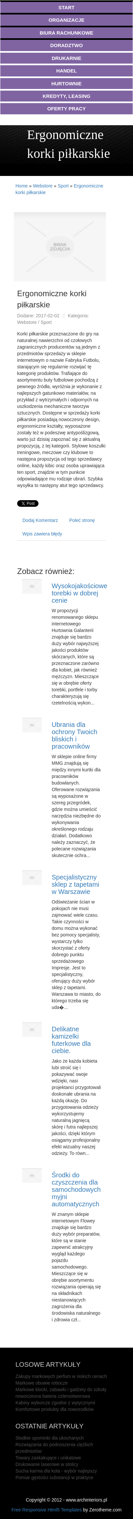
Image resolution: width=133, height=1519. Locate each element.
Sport (63, 185)
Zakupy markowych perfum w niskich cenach (61, 1376)
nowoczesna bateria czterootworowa (52, 1396)
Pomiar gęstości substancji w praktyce (54, 1477)
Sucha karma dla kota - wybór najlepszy (56, 1471)
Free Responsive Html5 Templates (47, 1509)
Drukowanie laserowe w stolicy (46, 1464)
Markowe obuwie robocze (41, 1383)
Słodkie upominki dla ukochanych (49, 1438)
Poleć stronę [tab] (82, 520)
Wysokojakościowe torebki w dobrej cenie (79, 593)
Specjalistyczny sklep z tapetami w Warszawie (75, 884)
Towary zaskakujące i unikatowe (48, 1457)
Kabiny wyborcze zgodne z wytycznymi (55, 1402)
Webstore (43, 185)
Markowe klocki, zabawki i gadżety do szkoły (60, 1389)
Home (21, 185)
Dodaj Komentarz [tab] (40, 520)
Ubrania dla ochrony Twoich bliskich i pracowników (74, 735)
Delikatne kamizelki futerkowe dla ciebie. (71, 1039)
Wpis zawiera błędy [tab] (42, 533)
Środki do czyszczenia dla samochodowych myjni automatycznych (76, 1189)
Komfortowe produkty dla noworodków (54, 1409)
